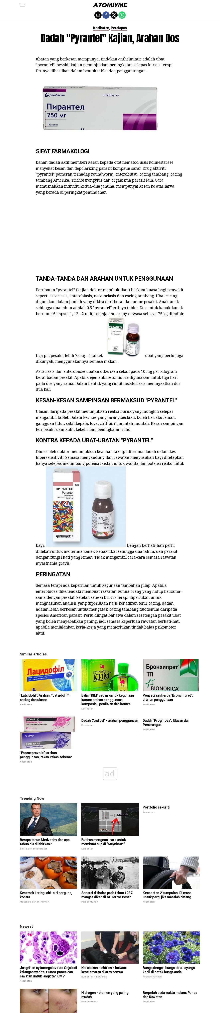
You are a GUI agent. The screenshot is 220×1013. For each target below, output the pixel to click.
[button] (22, 5)
